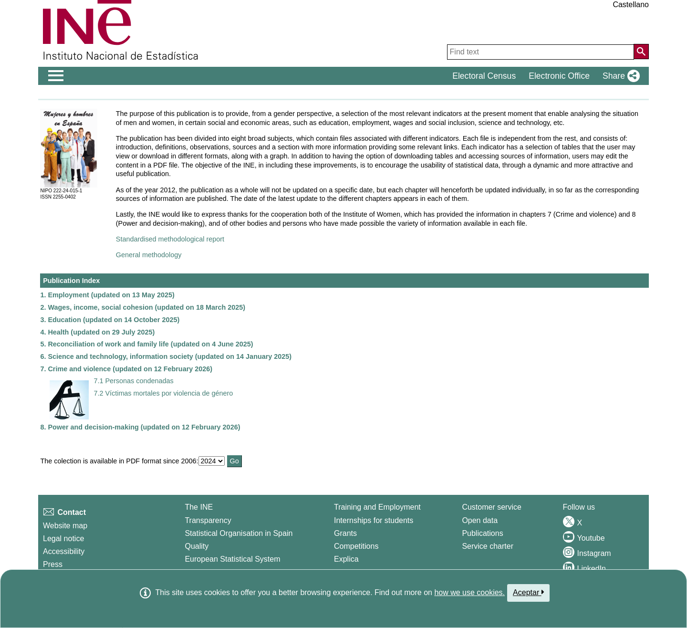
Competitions (356, 546)
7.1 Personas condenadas (133, 381)
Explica (346, 559)
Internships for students (373, 520)
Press (52, 564)
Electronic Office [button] (559, 76)
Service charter (487, 546)
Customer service (491, 507)
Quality (196, 546)
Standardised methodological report (170, 239)
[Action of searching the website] (641, 51)
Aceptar (528, 592)
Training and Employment (377, 507)
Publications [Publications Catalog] (482, 533)
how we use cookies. (469, 592)
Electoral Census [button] (484, 76)
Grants (345, 533)
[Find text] (540, 52)
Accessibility (63, 551)
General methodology (149, 255)
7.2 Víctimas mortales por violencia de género (163, 393)
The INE (199, 507)
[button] (619, 75)
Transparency (208, 520)
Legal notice (63, 538)
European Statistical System (232, 559)
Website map (65, 526)
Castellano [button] (631, 4)
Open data (480, 520)
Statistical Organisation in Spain (238, 533)
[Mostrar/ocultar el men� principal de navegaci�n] (56, 75)
